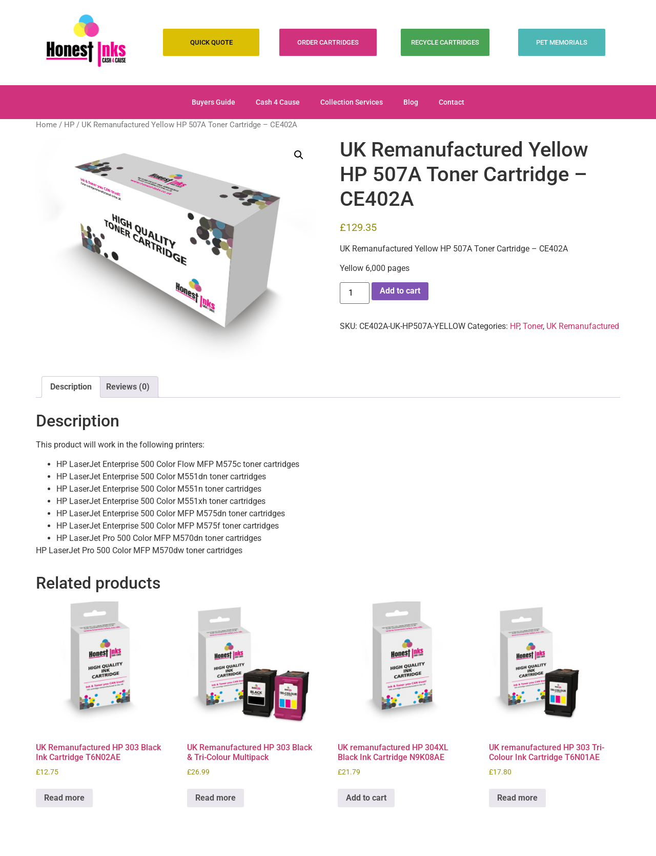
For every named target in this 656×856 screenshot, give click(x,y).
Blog (410, 102)
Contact (451, 102)
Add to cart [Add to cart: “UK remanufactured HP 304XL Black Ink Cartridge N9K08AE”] (366, 798)
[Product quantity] (355, 293)
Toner (533, 326)
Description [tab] (71, 387)
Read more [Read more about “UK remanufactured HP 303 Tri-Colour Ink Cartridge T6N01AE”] (517, 798)
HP (69, 124)
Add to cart (400, 291)
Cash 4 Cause (278, 102)
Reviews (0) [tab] (128, 387)
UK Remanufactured (582, 326)
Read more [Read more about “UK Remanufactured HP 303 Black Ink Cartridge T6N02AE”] (64, 798)
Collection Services (351, 102)
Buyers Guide (213, 102)
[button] (299, 155)
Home (46, 124)
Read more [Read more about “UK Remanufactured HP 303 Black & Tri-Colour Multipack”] (215, 798)
